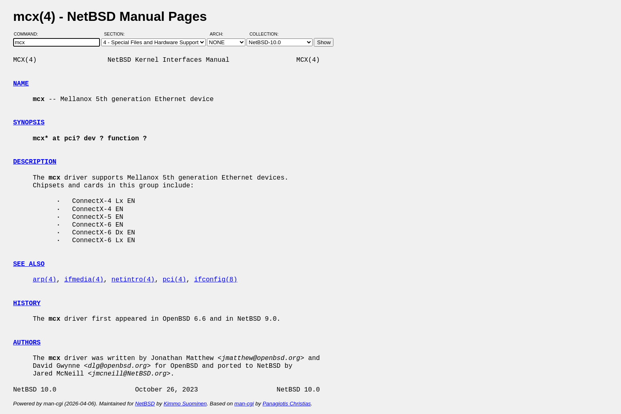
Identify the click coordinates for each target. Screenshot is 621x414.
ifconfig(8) (216, 279)
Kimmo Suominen (184, 403)
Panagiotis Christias (287, 403)
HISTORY (27, 303)
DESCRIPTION (35, 162)
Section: (116, 34)
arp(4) (45, 279)
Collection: (264, 34)
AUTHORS (27, 342)
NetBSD (145, 403)
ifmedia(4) (84, 279)
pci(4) (174, 279)
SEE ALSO (29, 264)
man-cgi (244, 403)
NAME (21, 83)
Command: (28, 34)
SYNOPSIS (29, 122)
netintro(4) (133, 279)
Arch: (220, 34)
